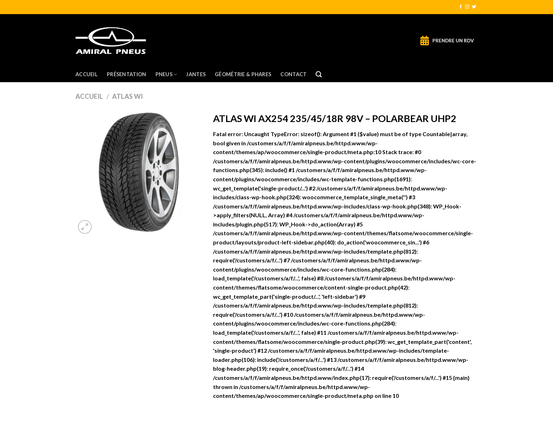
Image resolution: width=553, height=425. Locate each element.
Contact (293, 74)
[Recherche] (319, 74)
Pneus (166, 74)
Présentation (126, 74)
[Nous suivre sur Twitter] (474, 7)
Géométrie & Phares (243, 74)
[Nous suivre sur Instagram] (467, 7)
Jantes (196, 74)
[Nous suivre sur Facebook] (460, 7)
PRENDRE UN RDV (453, 40)
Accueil (86, 74)
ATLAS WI (127, 96)
